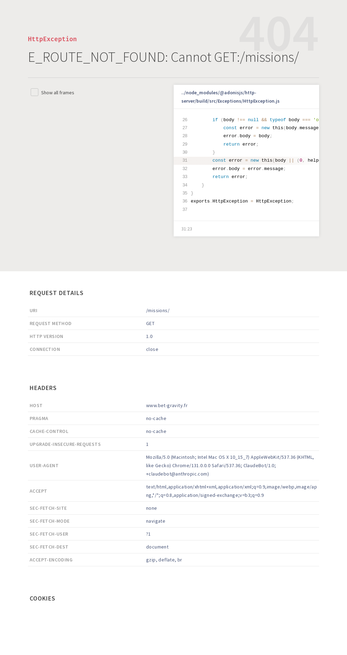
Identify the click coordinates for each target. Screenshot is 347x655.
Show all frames (57, 92)
